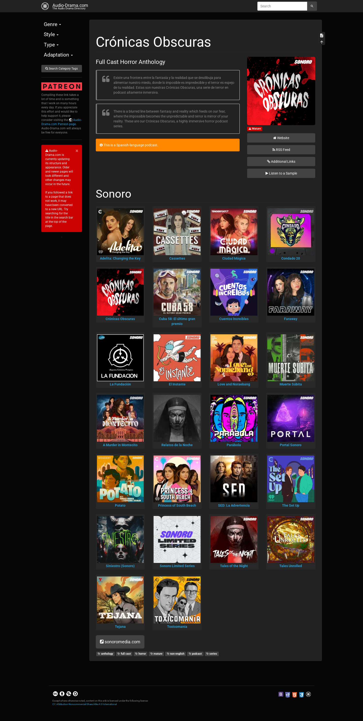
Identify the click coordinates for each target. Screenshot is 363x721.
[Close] (77, 150)
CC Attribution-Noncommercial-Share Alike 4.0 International (84, 704)
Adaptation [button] (58, 55)
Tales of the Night (234, 566)
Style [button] (51, 34)
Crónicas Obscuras (120, 319)
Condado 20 (290, 258)
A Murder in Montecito (120, 445)
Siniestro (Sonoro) (120, 566)
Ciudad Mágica (234, 258)
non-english (176, 653)
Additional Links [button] (281, 161)
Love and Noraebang (234, 384)
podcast (195, 653)
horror (140, 653)
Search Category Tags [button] (61, 68)
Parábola (234, 445)
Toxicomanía (177, 627)
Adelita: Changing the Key (120, 258)
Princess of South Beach (177, 505)
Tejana (120, 627)
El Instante (177, 384)
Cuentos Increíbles (234, 319)
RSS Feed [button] (281, 150)
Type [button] (51, 45)
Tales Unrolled (290, 566)
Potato (120, 505)
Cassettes (177, 258)
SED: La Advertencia (234, 505)
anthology (105, 653)
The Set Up (290, 505)
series (211, 653)
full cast (124, 653)
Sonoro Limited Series (177, 566)
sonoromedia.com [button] (120, 641)
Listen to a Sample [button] (281, 173)
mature (156, 653)
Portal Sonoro (290, 445)
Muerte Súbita (291, 384)
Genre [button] (52, 24)
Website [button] (281, 138)
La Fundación (120, 384)
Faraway (290, 319)
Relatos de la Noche (177, 445)
